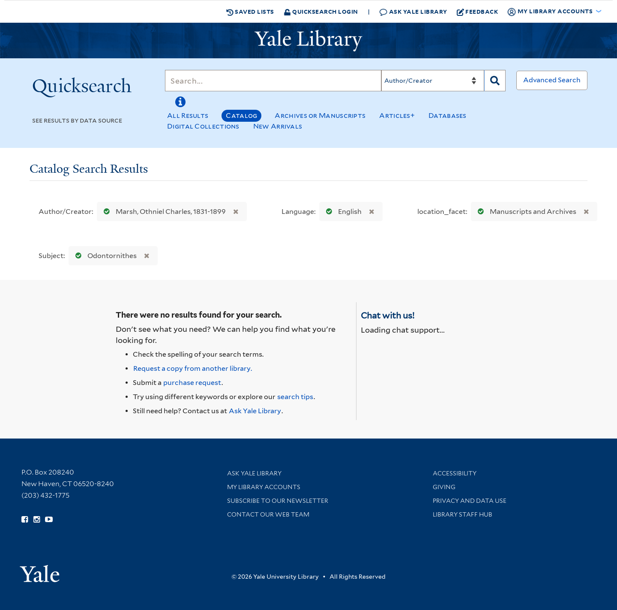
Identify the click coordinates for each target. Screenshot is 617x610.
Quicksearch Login (321, 11)
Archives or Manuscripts (320, 115)
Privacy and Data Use (469, 500)
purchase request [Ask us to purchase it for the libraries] (192, 383)
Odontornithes (104, 256)
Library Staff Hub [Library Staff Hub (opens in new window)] (462, 514)
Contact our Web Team (268, 514)
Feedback (477, 11)
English (342, 211)
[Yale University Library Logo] (308, 40)
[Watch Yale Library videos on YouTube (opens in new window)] (49, 519)
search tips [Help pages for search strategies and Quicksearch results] (295, 397)
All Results (187, 115)
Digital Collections (203, 126)
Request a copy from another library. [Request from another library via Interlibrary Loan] (192, 368)
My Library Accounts (263, 487)
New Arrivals (278, 126)
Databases (447, 115)
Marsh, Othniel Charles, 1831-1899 (163, 211)
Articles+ (397, 115)
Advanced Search (552, 80)
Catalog (241, 115)
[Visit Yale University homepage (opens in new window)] (39, 571)
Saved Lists (250, 11)
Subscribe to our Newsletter (277, 500)
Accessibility (454, 473)
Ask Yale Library (413, 11)
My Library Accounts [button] (550, 11)
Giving (444, 487)
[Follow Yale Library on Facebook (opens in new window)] (24, 519)
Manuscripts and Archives (525, 211)
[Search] (273, 80)
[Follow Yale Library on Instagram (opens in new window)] (36, 519)
